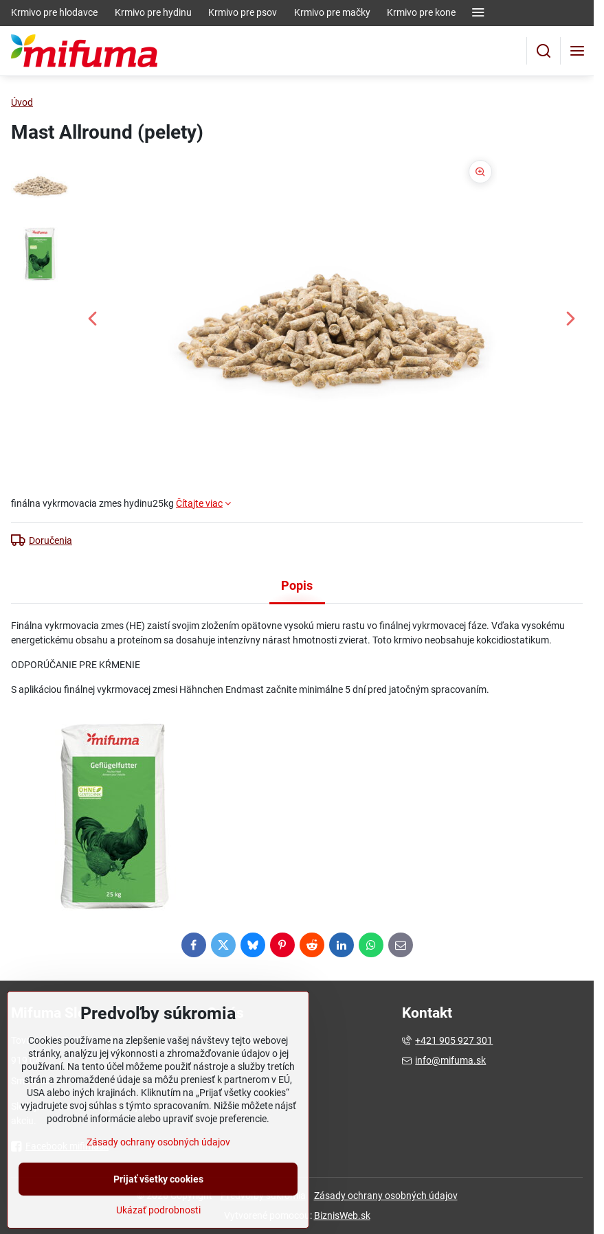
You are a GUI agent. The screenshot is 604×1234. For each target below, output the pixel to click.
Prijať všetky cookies (158, 1211)
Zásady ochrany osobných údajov (386, 1195)
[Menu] (577, 51)
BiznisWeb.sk (342, 1215)
